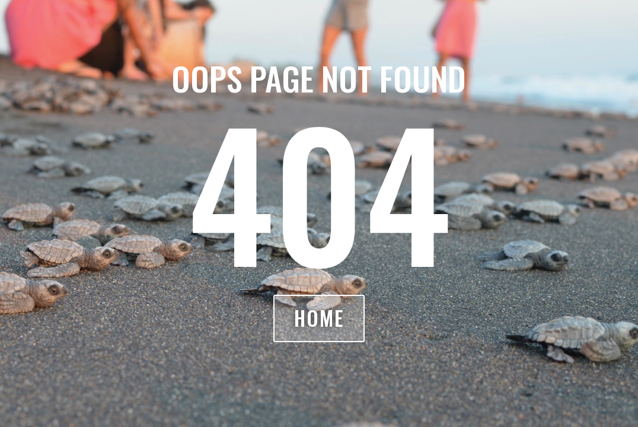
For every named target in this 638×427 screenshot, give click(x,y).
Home (319, 318)
